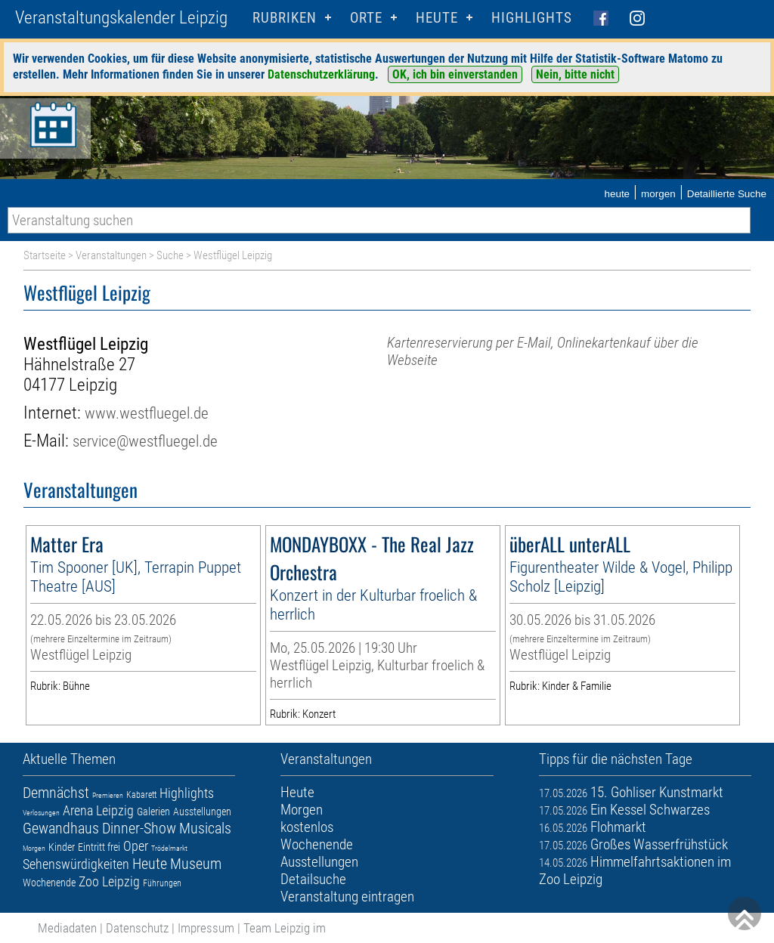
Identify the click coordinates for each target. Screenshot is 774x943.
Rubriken (284, 17)
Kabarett (141, 795)
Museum (195, 864)
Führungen (162, 883)
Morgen (34, 848)
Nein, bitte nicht (575, 74)
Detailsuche (313, 879)
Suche (170, 255)
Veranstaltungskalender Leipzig (121, 18)
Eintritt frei (99, 847)
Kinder (61, 847)
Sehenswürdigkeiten (76, 864)
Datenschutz (137, 927)
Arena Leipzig (98, 810)
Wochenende (49, 883)
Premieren (107, 795)
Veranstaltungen (111, 255)
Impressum (206, 927)
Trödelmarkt (169, 848)
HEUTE (437, 17)
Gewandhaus (61, 828)
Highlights (531, 17)
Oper (135, 846)
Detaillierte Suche (726, 193)
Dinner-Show (139, 828)
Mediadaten (67, 927)
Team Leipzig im (284, 927)
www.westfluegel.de (147, 412)
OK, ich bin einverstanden (455, 74)
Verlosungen (41, 813)
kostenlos (306, 827)
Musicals (205, 828)
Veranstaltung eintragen (347, 896)
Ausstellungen (202, 811)
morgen (658, 193)
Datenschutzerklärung (321, 74)
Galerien (153, 811)
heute (617, 193)
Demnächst (56, 793)
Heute (149, 864)
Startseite (44, 255)
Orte (366, 17)
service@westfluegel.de (145, 440)
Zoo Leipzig (109, 881)
